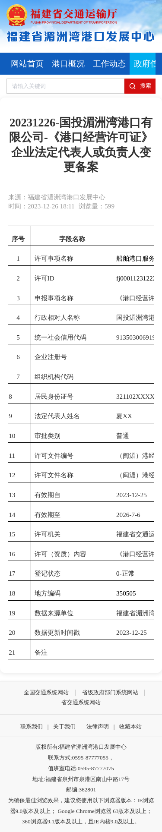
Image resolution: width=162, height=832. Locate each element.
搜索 (140, 86)
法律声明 (97, 726)
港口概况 (68, 63)
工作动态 (109, 63)
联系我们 (31, 726)
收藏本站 (130, 726)
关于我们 (64, 726)
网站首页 (27, 63)
